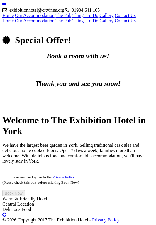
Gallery (106, 15)
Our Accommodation (35, 15)
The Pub (63, 15)
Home (8, 15)
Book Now (14, 193)
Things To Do (85, 15)
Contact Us (125, 15)
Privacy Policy (63, 177)
